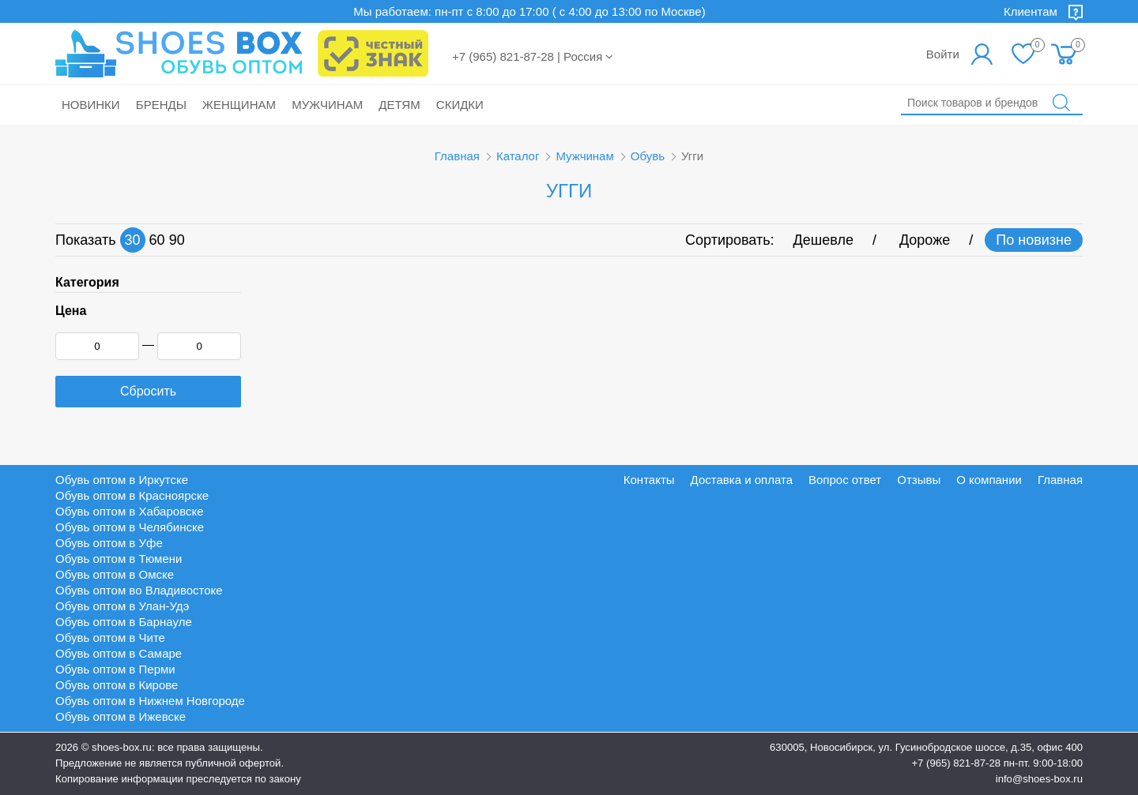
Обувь (648, 156)
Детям (399, 104)
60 (157, 240)
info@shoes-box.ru (1039, 779)
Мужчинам (327, 104)
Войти (942, 54)
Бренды (161, 104)
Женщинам (239, 104)
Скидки (460, 104)
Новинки (91, 104)
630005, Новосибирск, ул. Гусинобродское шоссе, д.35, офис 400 (926, 747)
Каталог (518, 156)
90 (177, 240)
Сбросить (148, 391)
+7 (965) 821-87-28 (955, 763)
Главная (457, 156)
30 (133, 240)
